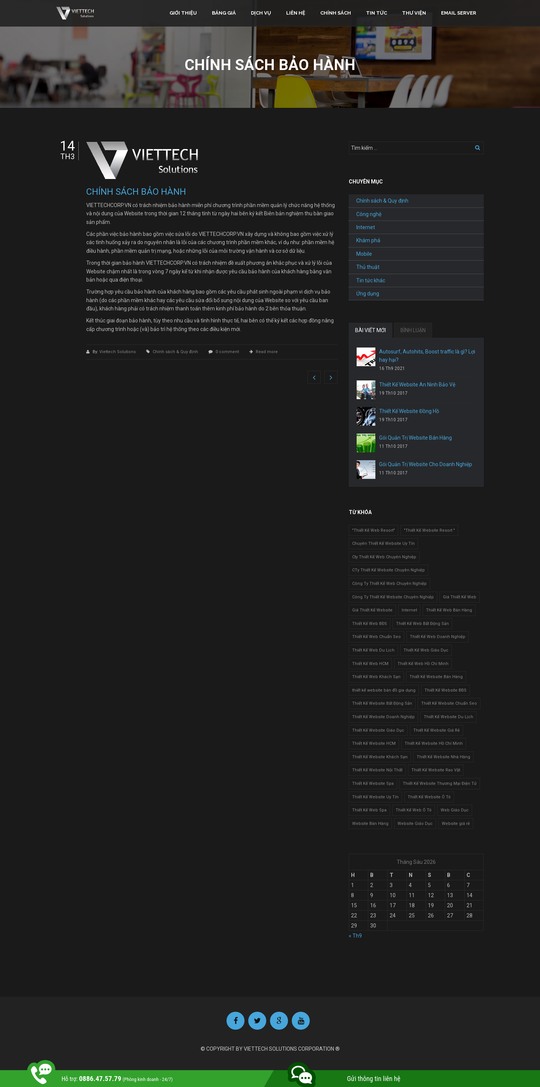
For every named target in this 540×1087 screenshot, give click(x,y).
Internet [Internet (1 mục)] (409, 610)
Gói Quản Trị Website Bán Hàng (415, 438)
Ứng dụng (367, 294)
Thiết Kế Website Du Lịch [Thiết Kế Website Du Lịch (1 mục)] (448, 716)
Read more (267, 351)
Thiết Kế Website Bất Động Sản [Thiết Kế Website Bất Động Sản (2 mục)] (382, 703)
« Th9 (355, 936)
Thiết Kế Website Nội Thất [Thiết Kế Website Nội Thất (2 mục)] (377, 770)
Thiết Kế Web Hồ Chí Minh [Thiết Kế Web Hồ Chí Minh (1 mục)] (423, 663)
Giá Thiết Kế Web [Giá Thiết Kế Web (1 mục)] (459, 597)
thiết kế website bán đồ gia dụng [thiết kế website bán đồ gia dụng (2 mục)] (384, 690)
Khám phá (368, 240)
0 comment (227, 351)
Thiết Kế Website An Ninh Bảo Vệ (417, 385)
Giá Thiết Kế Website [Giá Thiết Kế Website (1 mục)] (372, 610)
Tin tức (376, 13)
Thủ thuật (368, 267)
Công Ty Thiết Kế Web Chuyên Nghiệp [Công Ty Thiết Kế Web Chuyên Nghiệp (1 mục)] (389, 583)
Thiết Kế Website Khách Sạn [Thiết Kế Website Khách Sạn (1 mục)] (380, 756)
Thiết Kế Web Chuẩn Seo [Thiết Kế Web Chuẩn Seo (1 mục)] (376, 636)
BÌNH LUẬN (413, 330)
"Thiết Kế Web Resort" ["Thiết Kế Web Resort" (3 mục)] (373, 530)
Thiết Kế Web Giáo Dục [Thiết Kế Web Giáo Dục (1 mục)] (426, 650)
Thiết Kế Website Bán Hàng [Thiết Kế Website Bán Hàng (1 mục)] (436, 676)
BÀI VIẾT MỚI (370, 330)
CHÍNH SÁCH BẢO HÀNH (136, 191)
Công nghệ (368, 214)
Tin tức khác (370, 280)
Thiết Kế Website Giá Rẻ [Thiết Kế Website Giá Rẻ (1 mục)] (436, 730)
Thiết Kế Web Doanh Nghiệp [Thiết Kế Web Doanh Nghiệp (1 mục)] (437, 636)
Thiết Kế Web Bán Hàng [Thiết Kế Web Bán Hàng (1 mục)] (449, 610)
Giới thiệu (183, 13)
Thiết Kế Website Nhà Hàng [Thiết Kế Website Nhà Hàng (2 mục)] (443, 756)
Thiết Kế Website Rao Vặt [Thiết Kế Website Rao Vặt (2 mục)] (435, 770)
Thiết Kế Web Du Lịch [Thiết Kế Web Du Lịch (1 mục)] (373, 650)
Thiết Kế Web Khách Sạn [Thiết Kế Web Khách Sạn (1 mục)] (376, 676)
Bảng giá (224, 13)
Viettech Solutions (118, 351)
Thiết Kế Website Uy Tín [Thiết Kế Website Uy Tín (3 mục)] (375, 797)
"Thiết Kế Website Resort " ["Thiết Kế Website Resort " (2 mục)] (429, 530)
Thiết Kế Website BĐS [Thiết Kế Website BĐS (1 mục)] (445, 690)
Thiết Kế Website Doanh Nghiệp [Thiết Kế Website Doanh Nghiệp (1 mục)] (383, 716)
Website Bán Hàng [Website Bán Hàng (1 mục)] (370, 823)
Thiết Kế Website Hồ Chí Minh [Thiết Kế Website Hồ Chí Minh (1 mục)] (434, 743)
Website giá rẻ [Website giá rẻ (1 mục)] (456, 823)
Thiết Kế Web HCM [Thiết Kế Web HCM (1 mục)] (370, 663)
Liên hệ (295, 13)
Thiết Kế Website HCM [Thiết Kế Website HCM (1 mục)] (374, 743)
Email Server (458, 13)
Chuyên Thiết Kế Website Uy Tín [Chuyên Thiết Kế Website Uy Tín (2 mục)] (383, 543)
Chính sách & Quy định (175, 351)
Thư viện (414, 13)
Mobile (364, 254)
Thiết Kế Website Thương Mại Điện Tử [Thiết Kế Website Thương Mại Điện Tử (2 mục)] (440, 783)
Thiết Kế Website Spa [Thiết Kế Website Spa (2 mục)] (373, 783)
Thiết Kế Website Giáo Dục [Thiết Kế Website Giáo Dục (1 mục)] (378, 730)
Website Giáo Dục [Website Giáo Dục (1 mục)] (415, 823)
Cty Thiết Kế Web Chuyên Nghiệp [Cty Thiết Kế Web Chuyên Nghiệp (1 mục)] (384, 557)
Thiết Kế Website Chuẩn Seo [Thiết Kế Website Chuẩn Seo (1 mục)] (449, 703)
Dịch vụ (261, 13)
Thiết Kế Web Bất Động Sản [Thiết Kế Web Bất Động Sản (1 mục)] (422, 623)
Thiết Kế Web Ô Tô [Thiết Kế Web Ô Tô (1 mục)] (414, 810)
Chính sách (335, 13)
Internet (365, 227)
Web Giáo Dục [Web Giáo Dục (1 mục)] (455, 810)
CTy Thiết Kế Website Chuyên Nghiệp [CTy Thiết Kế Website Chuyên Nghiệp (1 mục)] (388, 570)
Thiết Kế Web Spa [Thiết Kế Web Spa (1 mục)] (369, 810)
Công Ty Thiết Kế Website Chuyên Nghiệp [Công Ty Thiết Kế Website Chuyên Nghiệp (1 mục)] (393, 597)
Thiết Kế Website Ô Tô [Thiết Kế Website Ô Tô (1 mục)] (429, 797)
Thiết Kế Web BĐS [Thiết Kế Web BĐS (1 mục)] (369, 623)
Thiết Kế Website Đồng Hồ (409, 411)
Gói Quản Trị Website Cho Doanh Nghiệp (425, 464)
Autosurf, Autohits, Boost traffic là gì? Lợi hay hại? (427, 356)
